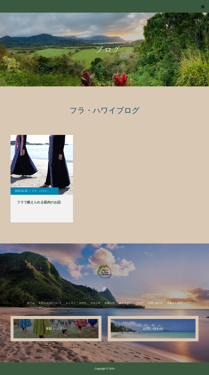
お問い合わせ (155, 302)
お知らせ (110, 302)
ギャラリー (125, 302)
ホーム (31, 302)
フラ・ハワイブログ (43, 191)
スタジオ (95, 302)
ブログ (139, 302)
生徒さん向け (174, 302)
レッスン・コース (76, 302)
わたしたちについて (50, 302)
